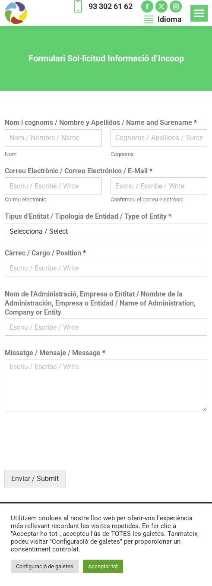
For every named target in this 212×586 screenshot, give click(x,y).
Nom (10, 154)
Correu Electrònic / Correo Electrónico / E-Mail (78, 171)
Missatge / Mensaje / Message (55, 353)
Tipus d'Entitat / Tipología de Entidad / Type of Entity (88, 216)
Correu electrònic (25, 199)
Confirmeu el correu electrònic (147, 199)
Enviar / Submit (35, 479)
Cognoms (122, 154)
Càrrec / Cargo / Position (45, 253)
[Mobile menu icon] (199, 13)
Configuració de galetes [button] (44, 566)
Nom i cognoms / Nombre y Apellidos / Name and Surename (101, 122)
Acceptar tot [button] (103, 566)
